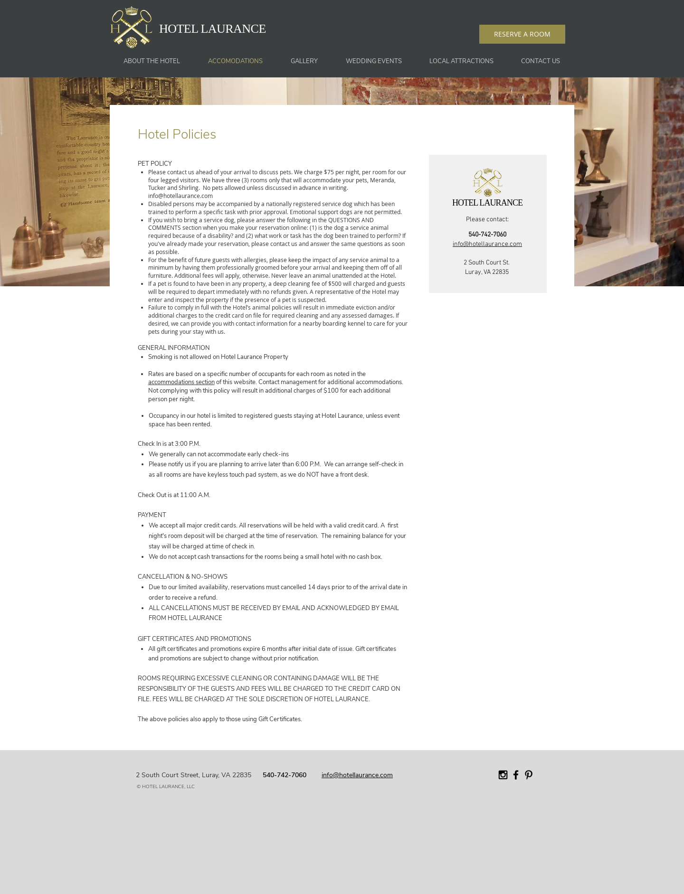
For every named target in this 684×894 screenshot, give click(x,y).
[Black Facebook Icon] (516, 775)
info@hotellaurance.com (180, 195)
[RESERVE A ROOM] (522, 34)
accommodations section (181, 382)
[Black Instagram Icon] (503, 775)
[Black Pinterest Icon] (528, 775)
